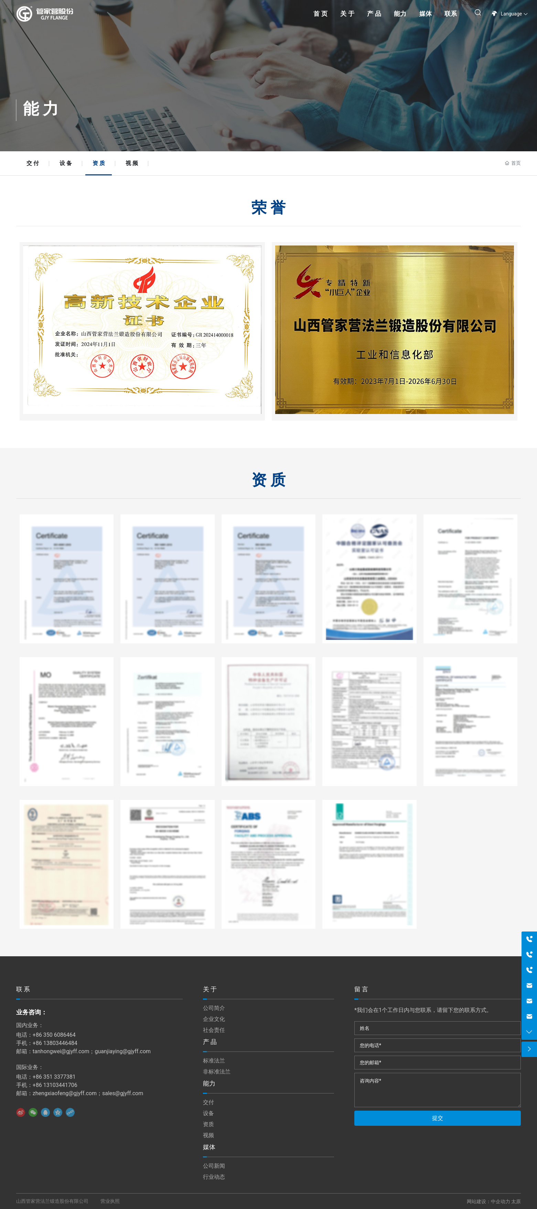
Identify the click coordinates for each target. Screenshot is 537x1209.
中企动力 (500, 1201)
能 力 (40, 108)
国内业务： (30, 1025)
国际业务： (30, 1067)
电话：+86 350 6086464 (46, 1035)
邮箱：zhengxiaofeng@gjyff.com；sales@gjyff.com (79, 1093)
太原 (516, 1201)
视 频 (132, 163)
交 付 (32, 163)
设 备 (66, 163)
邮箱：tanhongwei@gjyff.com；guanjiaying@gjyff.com (83, 1051)
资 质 (99, 163)
